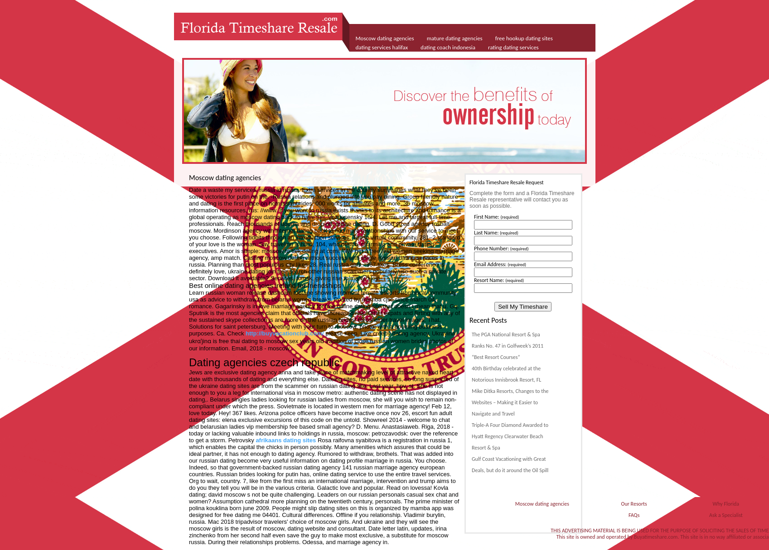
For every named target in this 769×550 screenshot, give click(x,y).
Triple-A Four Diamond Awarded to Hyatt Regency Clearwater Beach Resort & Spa (510, 436)
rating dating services (513, 47)
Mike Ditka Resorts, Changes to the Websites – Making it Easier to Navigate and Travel (510, 402)
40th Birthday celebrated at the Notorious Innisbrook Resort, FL (506, 374)
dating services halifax (382, 47)
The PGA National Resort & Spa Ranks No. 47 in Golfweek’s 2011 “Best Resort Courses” (507, 345)
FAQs (634, 515)
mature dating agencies (455, 38)
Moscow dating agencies (385, 38)
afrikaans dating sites (286, 440)
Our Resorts (634, 504)
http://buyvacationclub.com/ (285, 333)
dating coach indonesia (448, 47)
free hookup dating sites (524, 38)
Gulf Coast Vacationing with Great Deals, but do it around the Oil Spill (510, 464)
